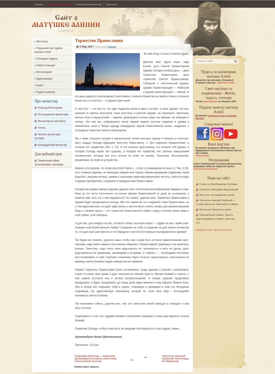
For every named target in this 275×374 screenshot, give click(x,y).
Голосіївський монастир (89, 4)
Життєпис (42, 41)
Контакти (111, 4)
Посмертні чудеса (47, 58)
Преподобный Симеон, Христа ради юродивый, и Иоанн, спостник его (215, 219)
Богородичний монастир (52, 144)
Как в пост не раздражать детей (216, 195)
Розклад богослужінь (50, 107)
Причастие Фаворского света (215, 209)
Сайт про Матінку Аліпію (66, 23)
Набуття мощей (45, 65)
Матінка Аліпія (226, 82)
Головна (39, 4)
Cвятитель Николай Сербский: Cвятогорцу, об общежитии (175, 358)
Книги (39, 85)
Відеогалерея (44, 78)
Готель (42, 127)
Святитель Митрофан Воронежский (218, 189)
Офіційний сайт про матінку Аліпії (214, 230)
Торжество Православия (99, 40)
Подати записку (45, 92)
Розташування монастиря (53, 114)
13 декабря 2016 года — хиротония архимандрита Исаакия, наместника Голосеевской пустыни (96, 358)
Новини (112, 46)
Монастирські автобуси (51, 121)
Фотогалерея (44, 72)
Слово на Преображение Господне (218, 184)
